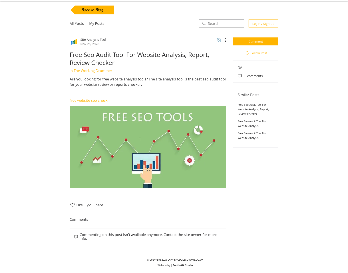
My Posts (96, 23)
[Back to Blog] (92, 10)
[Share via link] (94, 205)
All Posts (77, 23)
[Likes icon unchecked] (72, 205)
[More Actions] (223, 40)
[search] (221, 23)
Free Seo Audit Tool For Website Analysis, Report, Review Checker (253, 109)
